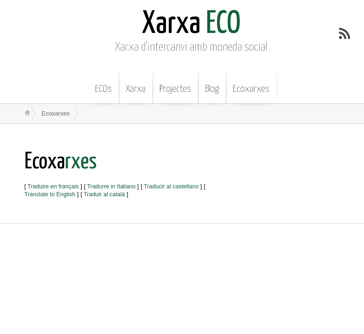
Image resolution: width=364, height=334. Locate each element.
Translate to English (50, 194)
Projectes (175, 82)
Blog (212, 82)
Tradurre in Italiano (111, 186)
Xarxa (136, 82)
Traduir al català (104, 194)
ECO (191, 24)
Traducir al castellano (171, 186)
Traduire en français (53, 186)
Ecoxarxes (251, 82)
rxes (61, 162)
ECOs (103, 82)
